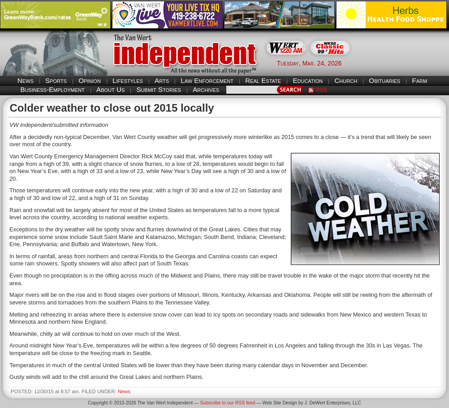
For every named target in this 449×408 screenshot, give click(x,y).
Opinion (89, 80)
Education (308, 80)
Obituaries (384, 80)
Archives (206, 89)
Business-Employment (53, 89)
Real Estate (263, 80)
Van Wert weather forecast (404, 62)
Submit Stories (158, 89)
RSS (321, 90)
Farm (419, 80)
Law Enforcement (207, 80)
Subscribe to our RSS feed (227, 402)
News (25, 80)
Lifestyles (127, 80)
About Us (110, 89)
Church (345, 80)
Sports (56, 80)
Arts (162, 80)
